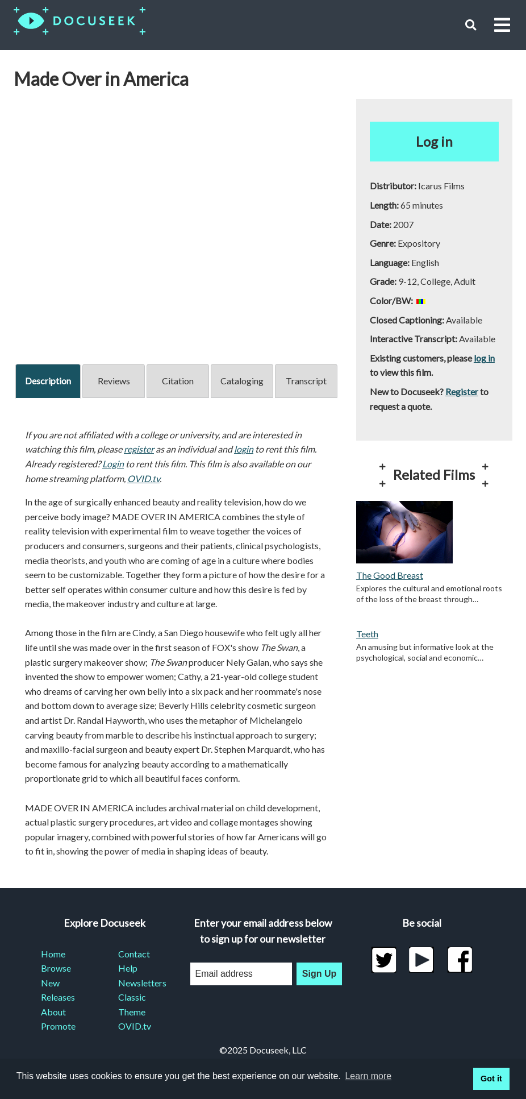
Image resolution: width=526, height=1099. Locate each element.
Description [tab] (48, 380)
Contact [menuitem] (134, 953)
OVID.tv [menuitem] (134, 1026)
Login (113, 463)
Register (461, 391)
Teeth (367, 633)
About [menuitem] (53, 1011)
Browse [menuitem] (56, 968)
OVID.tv (143, 478)
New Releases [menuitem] (58, 990)
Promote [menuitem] (58, 1026)
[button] (470, 24)
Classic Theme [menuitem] (132, 1004)
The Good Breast (389, 575)
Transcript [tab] (306, 380)
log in (484, 357)
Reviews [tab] (114, 380)
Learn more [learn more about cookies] (368, 1076)
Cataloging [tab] (242, 380)
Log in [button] (434, 141)
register (139, 448)
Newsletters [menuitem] (142, 982)
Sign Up (319, 973)
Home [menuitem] (53, 953)
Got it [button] (491, 1078)
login (243, 448)
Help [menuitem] (127, 968)
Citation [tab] (178, 380)
